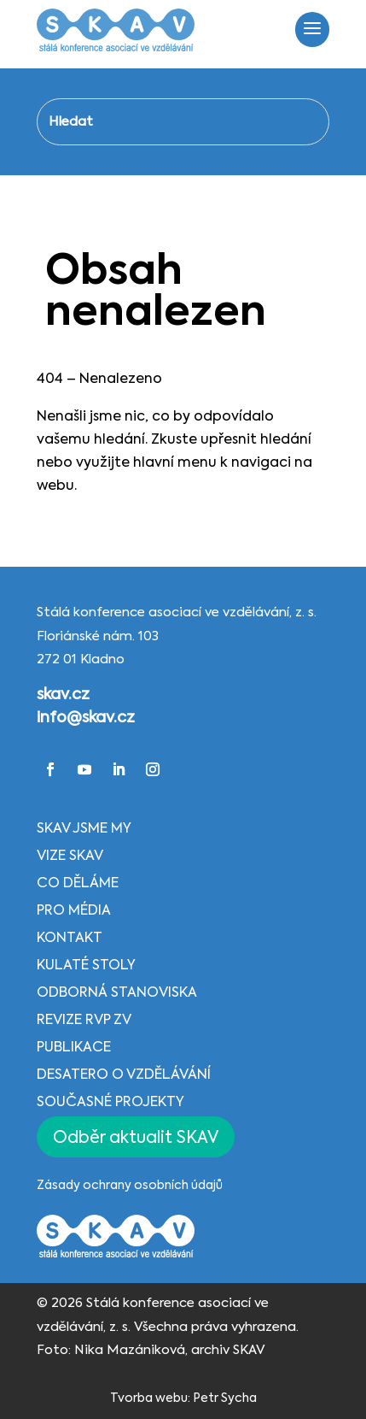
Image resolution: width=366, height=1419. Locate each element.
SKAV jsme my (84, 829)
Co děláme (78, 884)
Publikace (74, 1048)
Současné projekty (110, 1103)
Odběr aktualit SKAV (135, 1138)
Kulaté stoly (86, 966)
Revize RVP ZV (84, 1020)
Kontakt (69, 938)
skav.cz (63, 695)
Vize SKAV (70, 856)
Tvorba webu (149, 1398)
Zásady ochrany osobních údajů (130, 1186)
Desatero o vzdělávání (124, 1075)
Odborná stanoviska (117, 993)
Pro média (74, 911)
